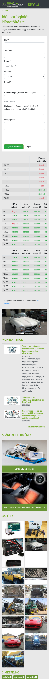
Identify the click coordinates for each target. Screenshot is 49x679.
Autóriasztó (19, 677)
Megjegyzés (9, 120)
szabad (41, 190)
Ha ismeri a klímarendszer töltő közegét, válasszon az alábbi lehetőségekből (21, 107)
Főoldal (5, 10)
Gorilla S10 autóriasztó (24, 469)
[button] (5, 322)
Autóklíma (7, 677)
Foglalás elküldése (14, 146)
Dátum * (7, 61)
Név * (6, 40)
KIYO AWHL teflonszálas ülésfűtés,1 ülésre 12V (24, 507)
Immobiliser (32, 677)
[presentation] (22, 136)
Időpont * (8, 71)
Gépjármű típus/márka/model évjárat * (21, 93)
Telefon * (8, 50)
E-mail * (7, 82)
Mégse (28, 146)
